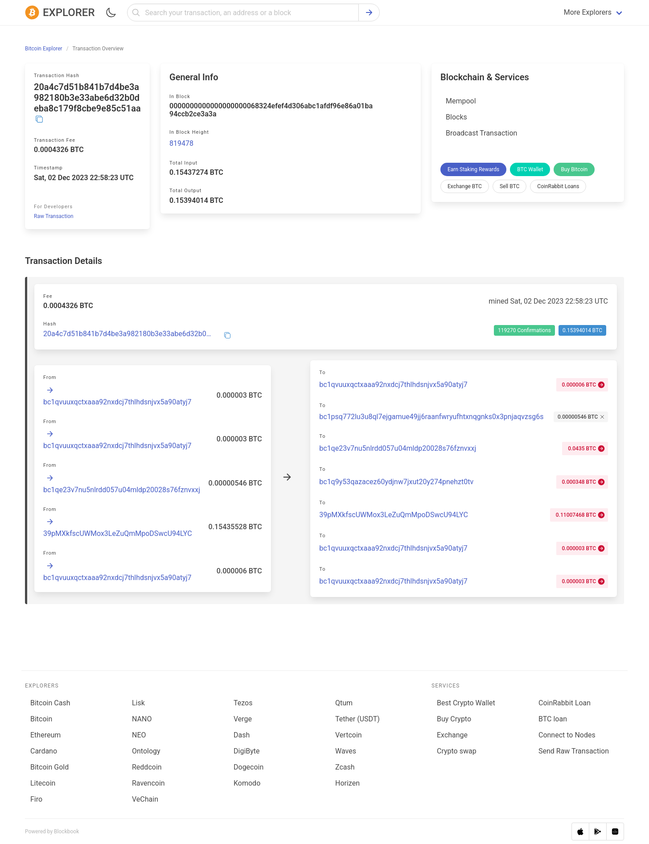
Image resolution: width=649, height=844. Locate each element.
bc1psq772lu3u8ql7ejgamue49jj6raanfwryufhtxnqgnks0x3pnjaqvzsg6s (431, 416)
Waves (345, 751)
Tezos (243, 703)
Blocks (456, 117)
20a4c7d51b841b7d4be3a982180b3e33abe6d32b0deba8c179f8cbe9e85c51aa (128, 334)
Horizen (347, 783)
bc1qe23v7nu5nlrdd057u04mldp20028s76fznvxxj (121, 490)
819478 (181, 143)
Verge (243, 719)
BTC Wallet (530, 169)
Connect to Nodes (567, 735)
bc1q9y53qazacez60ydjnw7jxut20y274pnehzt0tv (396, 482)
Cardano (43, 751)
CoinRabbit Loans (558, 186)
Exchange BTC (465, 186)
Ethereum (45, 735)
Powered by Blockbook (52, 831)
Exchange (452, 735)
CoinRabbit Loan (564, 703)
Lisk (138, 703)
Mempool (461, 101)
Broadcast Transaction (481, 133)
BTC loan (552, 719)
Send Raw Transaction (573, 751)
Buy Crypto (454, 719)
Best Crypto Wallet (466, 703)
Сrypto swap (456, 751)
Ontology (146, 751)
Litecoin (42, 783)
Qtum (344, 703)
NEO (139, 735)
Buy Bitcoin (574, 169)
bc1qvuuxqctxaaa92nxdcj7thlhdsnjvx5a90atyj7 (117, 402)
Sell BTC (509, 186)
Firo (36, 799)
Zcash (345, 767)
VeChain (145, 799)
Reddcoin (147, 767)
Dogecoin (248, 767)
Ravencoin (148, 783)
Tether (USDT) (357, 719)
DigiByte (247, 751)
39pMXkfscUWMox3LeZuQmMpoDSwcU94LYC (117, 533)
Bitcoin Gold (49, 767)
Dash (242, 735)
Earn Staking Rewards (473, 169)
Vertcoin (348, 735)
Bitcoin (41, 719)
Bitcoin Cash (50, 703)
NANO (142, 719)
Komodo (247, 783)
